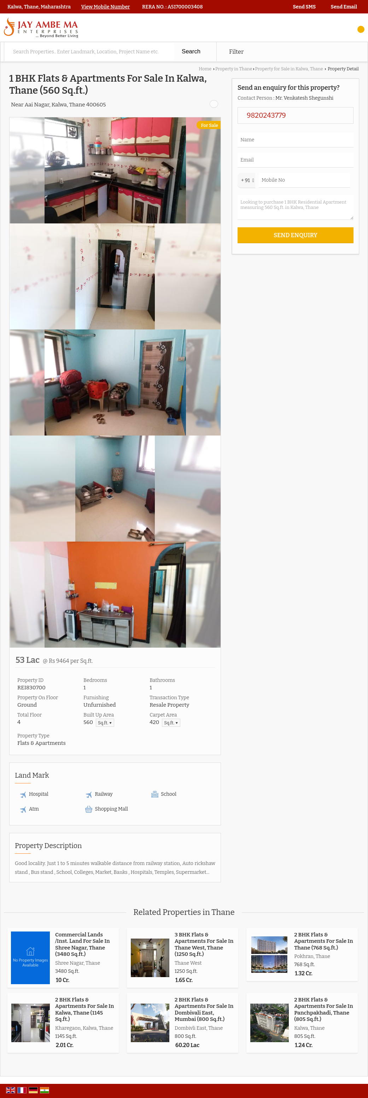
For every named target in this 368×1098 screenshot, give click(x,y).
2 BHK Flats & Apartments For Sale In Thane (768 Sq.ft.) (323, 941)
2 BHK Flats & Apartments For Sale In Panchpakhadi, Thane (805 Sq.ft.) (323, 1009)
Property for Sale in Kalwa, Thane (289, 68)
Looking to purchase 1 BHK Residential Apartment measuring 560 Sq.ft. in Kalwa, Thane (296, 207)
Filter (236, 51)
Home (205, 68)
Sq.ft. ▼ (105, 722)
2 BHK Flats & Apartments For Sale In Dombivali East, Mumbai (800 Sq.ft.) (204, 1009)
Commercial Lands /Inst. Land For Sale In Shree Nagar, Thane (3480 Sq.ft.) (82, 944)
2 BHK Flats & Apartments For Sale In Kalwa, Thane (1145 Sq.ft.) (84, 1009)
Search (191, 51)
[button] (105, 7)
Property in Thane (233, 68)
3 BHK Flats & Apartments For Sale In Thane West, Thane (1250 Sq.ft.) (204, 944)
